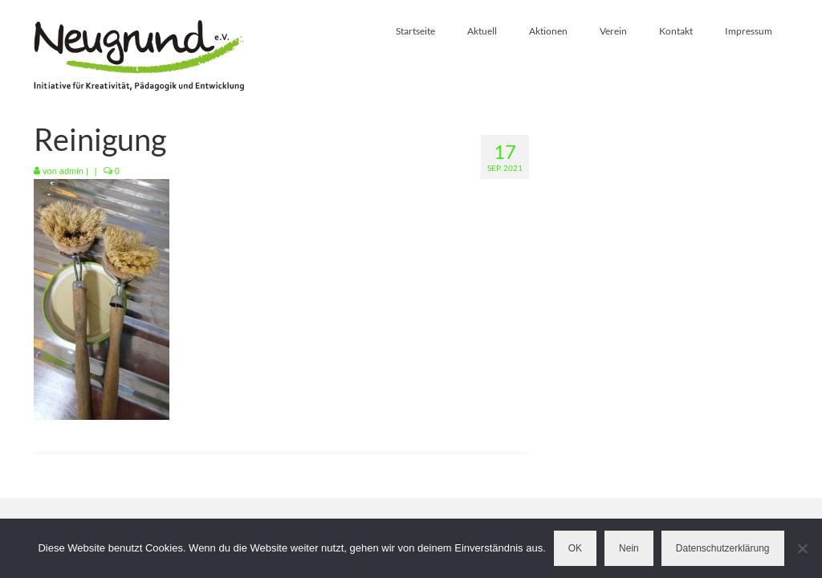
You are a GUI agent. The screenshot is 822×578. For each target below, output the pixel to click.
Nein (629, 548)
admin (71, 171)
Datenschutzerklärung (723, 548)
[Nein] (802, 548)
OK (575, 548)
